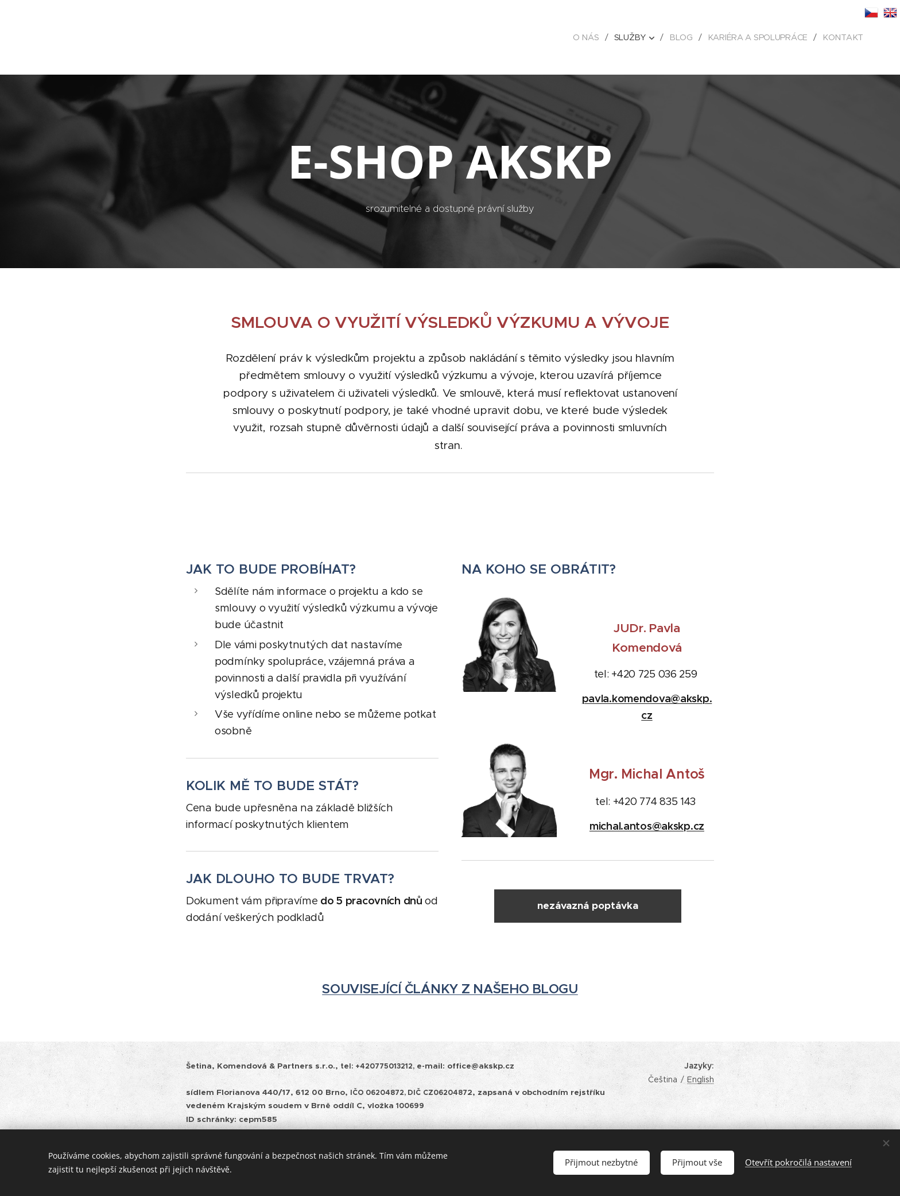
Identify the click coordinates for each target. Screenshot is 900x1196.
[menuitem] (591, 37)
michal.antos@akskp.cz (646, 826)
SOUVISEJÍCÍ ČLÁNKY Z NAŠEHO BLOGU (450, 989)
